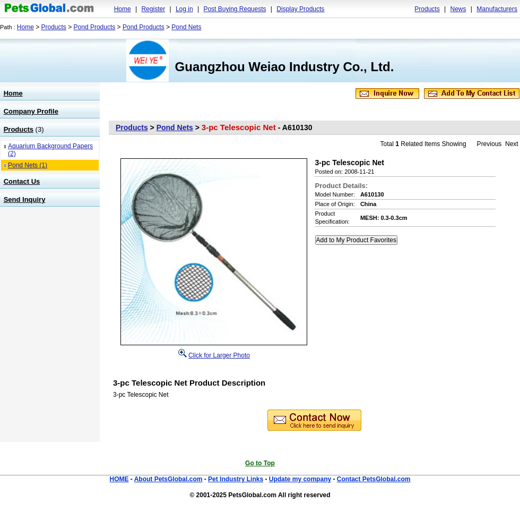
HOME (118, 479)
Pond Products (95, 27)
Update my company (300, 479)
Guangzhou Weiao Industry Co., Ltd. (284, 66)
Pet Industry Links (235, 479)
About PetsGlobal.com (168, 479)
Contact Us (22, 181)
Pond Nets (186, 27)
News (458, 9)
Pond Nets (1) (27, 165)
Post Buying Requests (234, 9)
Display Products (300, 9)
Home (122, 9)
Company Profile (31, 111)
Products (426, 9)
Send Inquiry (25, 199)
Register (153, 9)
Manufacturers (496, 9)
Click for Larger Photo (219, 355)
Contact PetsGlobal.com (374, 479)
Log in (184, 9)
